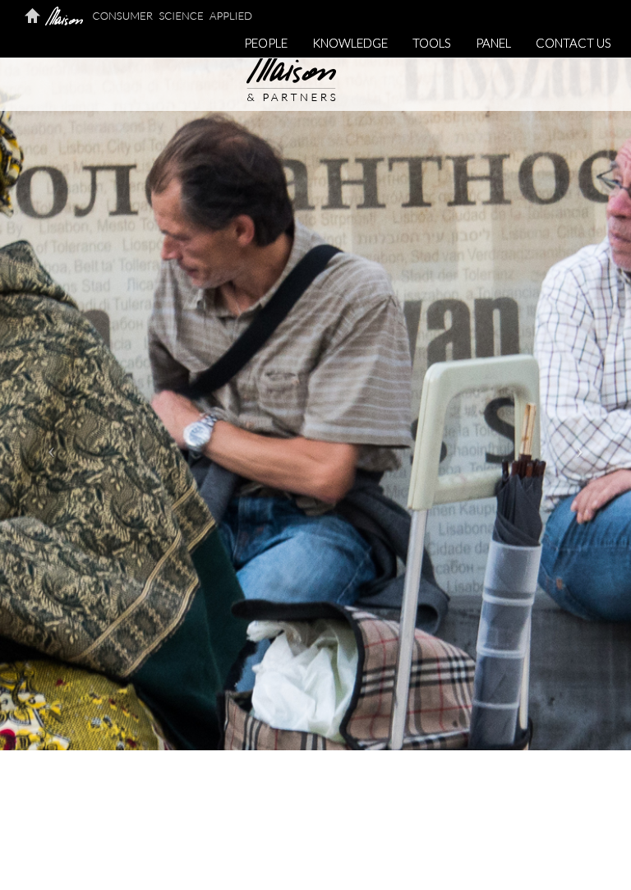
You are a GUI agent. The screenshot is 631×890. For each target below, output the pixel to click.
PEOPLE (266, 42)
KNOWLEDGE (350, 42)
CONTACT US (573, 42)
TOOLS (431, 42)
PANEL (493, 42)
